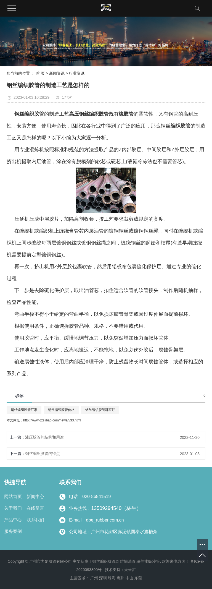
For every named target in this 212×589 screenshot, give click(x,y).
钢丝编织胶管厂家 (24, 410)
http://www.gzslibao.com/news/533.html (52, 420)
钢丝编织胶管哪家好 (100, 410)
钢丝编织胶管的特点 (42, 453)
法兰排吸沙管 (148, 561)
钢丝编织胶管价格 (61, 410)
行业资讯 (76, 73)
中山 (129, 578)
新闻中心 (35, 496)
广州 (94, 578)
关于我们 (13, 508)
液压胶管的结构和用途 (44, 437)
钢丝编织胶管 (103, 561)
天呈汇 (130, 569)
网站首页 (13, 496)
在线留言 (35, 508)
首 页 (40, 73)
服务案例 (13, 531)
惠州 (120, 578)
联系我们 (35, 519)
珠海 (112, 578)
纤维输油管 (126, 561)
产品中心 (13, 519)
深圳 (103, 578)
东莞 (138, 578)
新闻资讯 (57, 73)
